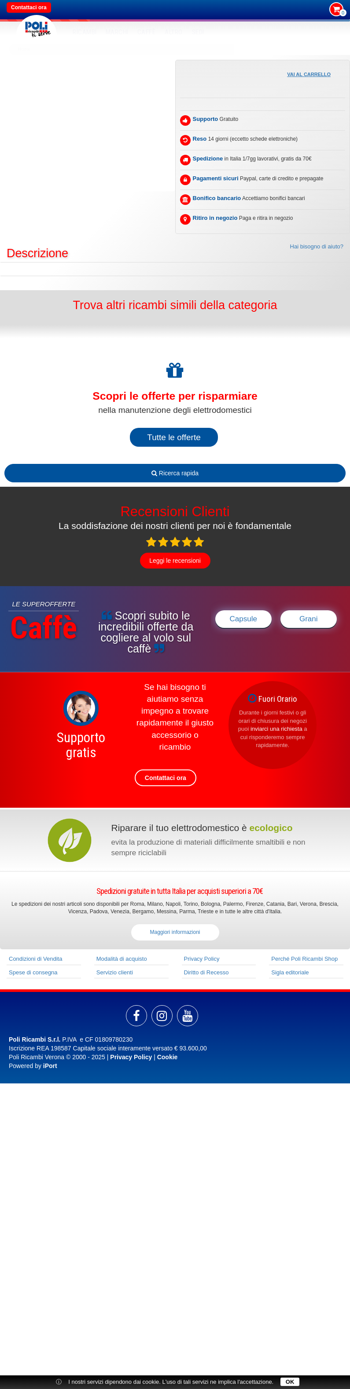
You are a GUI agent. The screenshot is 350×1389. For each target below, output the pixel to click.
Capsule (243, 619)
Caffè (146, 32)
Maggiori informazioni (175, 932)
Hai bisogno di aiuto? (316, 246)
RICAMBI (85, 32)
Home (24, 48)
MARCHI (117, 32)
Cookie (167, 1057)
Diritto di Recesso (206, 972)
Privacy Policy (202, 958)
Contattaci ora (29, 7)
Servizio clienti (114, 972)
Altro (174, 32)
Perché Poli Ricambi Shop (304, 958)
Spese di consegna (33, 972)
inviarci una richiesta (276, 728)
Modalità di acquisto (121, 958)
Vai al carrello (309, 74)
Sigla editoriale (290, 972)
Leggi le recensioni (175, 560)
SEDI (198, 32)
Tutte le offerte (173, 437)
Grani (308, 619)
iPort (50, 1065)
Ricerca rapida (175, 473)
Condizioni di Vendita (35, 958)
